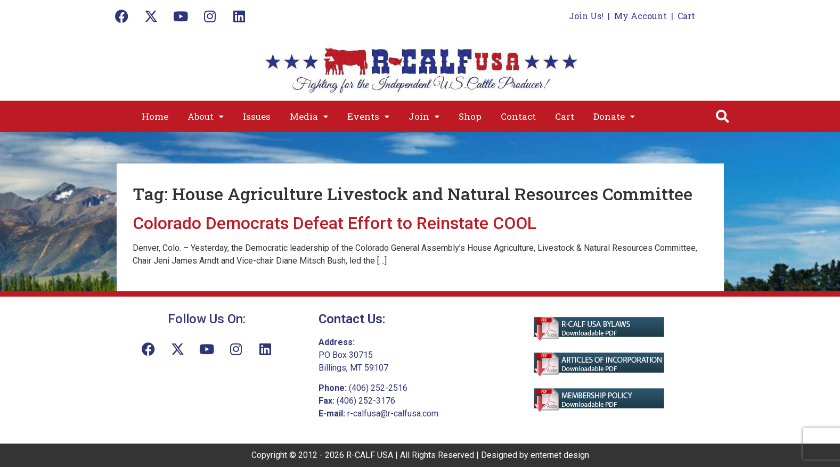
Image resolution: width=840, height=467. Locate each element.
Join (424, 116)
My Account (640, 15)
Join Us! (586, 15)
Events (368, 116)
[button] (205, 116)
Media (309, 116)
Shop (470, 116)
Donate (614, 116)
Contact (518, 116)
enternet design (560, 455)
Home (155, 116)
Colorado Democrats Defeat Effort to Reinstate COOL (334, 223)
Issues (257, 116)
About (205, 116)
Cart (686, 15)
